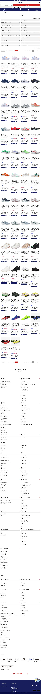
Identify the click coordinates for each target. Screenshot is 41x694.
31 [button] (37, 50)
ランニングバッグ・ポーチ (25, 493)
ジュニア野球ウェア (4, 421)
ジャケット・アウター (4, 583)
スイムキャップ (3, 487)
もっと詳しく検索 (27, 5)
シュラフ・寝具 (3, 556)
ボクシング (2, 533)
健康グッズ (2, 515)
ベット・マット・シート (4, 565)
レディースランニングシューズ (26, 484)
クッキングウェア (3, 554)
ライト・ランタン (3, 567)
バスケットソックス (4, 642)
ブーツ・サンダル (23, 546)
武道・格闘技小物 (3, 535)
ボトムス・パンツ (3, 585)
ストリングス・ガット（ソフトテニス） (26, 424)
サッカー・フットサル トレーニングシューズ (28, 384)
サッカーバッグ (23, 398)
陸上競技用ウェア (4, 384)
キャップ (22, 539)
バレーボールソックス (4, 644)
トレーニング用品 (3, 513)
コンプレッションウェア (24, 536)
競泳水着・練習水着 (4, 482)
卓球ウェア (22, 442)
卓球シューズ (23, 440)
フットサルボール (23, 397)
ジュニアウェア (23, 535)
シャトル (2, 444)
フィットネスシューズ (4, 626)
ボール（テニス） (23, 421)
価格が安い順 (8, 50)
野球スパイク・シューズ (4, 418)
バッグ (2, 450)
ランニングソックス (24, 490)
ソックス (22, 419)
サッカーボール (23, 395)
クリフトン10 (17, 7)
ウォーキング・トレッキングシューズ (6, 630)
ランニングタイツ (23, 488)
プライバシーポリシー (14, 691)
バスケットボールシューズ (5, 455)
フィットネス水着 (3, 484)
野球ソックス (3, 640)
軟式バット (2, 413)
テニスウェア (23, 416)
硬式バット (2, 411)
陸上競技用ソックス (4, 386)
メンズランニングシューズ (25, 482)
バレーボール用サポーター (25, 458)
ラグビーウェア (23, 472)
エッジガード (23, 411)
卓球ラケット (23, 437)
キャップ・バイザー (24, 418)
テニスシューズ (23, 413)
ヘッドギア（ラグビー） (24, 473)
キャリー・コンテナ (4, 551)
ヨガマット (22, 502)
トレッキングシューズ (24, 521)
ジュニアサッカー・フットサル (25, 386)
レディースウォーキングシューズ (6, 502)
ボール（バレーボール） (24, 460)
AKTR (27, 7)
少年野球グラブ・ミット (4, 408)
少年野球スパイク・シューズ (5, 618)
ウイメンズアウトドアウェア (25, 515)
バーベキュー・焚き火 (4, 562)
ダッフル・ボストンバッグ (25, 611)
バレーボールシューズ (24, 455)
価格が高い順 (13, 50)
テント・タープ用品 (4, 560)
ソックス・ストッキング (4, 432)
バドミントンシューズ (22, 7)
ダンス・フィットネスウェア (25, 505)
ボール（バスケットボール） (5, 460)
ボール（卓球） (23, 444)
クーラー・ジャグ (3, 553)
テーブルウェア (3, 559)
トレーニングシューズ (24, 387)
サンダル (2, 632)
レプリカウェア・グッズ (4, 458)
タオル (22, 600)
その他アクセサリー (4, 387)
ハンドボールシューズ (4, 470)
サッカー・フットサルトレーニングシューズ (7, 613)
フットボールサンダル (24, 390)
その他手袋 (2, 426)
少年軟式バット (3, 415)
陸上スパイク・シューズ (4, 627)
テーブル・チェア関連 (4, 557)
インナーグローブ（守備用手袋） (6, 424)
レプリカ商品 (23, 393)
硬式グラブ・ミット (4, 405)
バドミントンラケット (4, 437)
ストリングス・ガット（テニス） (25, 408)
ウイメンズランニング (4, 607)
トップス (2, 582)
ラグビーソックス (3, 647)
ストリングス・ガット (4, 439)
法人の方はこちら (4, 686)
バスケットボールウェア (4, 457)
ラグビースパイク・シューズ (25, 470)
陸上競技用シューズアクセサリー (6, 383)
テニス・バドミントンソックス (5, 639)
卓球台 (22, 447)
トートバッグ (23, 607)
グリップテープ (23, 410)
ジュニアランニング (4, 608)
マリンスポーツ (3, 491)
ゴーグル (2, 488)
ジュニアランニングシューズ (25, 485)
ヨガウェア (22, 500)
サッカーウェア (23, 392)
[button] (39, 51)
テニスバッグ (23, 415)
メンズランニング (3, 605)
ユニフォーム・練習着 (4, 422)
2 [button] (34, 50)
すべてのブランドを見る (17, 673)
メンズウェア (23, 531)
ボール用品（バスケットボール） (6, 462)
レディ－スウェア (23, 533)
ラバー (22, 439)
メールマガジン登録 (14, 688)
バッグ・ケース (3, 427)
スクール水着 (3, 485)
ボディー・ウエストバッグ (25, 610)
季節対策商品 (23, 593)
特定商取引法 (13, 689)
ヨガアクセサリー (24, 503)
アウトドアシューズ (24, 520)
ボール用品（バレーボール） (25, 462)
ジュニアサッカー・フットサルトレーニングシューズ (9, 615)
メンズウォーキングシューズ (5, 500)
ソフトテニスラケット (24, 407)
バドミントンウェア (4, 442)
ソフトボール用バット (4, 416)
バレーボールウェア (24, 457)
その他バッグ (23, 613)
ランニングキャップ (24, 491)
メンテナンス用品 (3, 429)
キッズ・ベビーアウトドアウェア (26, 517)
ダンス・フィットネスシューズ (25, 506)
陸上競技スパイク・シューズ (5, 381)
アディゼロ (13, 7)
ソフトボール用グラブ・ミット (5, 410)
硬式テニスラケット (24, 405)
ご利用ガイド (13, 686)
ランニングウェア (23, 487)
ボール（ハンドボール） (4, 473)
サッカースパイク (23, 381)
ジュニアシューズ (23, 544)
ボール (22, 592)
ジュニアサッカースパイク (25, 383)
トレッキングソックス (4, 645)
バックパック (23, 605)
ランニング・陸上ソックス (5, 637)
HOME (2, 12)
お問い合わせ (13, 687)
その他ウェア (3, 586)
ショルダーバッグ (23, 608)
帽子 (21, 526)
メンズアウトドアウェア (24, 513)
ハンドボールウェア (4, 472)
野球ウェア (2, 419)
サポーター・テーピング (25, 598)
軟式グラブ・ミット (4, 407)
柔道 (1, 531)
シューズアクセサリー (24, 389)
